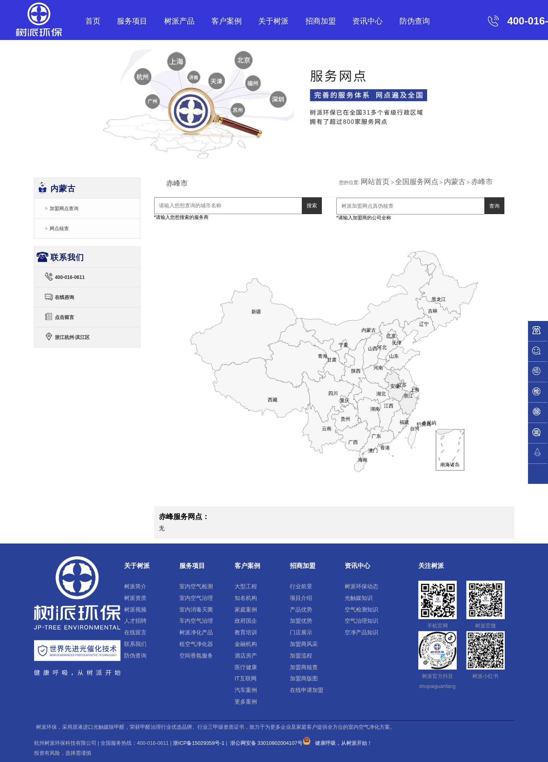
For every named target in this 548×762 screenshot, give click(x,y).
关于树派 (273, 21)
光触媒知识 (359, 598)
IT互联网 (246, 678)
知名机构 (246, 598)
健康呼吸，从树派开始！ (343, 743)
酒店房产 (246, 655)
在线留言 (135, 632)
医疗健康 (246, 667)
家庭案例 (246, 609)
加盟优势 (301, 621)
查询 (494, 206)
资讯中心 (367, 21)
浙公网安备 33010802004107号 (270, 743)
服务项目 (132, 21)
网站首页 (375, 182)
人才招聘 (135, 621)
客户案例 (226, 21)
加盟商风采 (304, 644)
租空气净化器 (196, 644)
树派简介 (135, 586)
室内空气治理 (196, 598)
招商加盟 (320, 21)
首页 (92, 21)
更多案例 (246, 701)
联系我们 (135, 644)
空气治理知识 (361, 621)
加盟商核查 (304, 667)
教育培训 (246, 632)
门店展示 (301, 632)
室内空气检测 (196, 586)
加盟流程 (301, 655)
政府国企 (246, 621)
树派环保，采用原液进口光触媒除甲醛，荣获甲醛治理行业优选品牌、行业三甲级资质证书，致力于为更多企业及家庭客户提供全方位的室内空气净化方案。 (215, 727)
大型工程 (246, 586)
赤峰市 (482, 182)
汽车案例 (246, 690)
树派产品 (179, 21)
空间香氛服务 (196, 655)
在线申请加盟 (306, 690)
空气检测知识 (361, 609)
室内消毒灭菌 (196, 609)
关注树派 (431, 565)
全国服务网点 (416, 182)
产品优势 (301, 609)
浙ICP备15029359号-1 (199, 743)
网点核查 (59, 228)
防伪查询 (414, 21)
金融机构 (246, 644)
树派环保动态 (361, 586)
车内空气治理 (196, 621)
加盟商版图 (304, 678)
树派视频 (135, 609)
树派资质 (135, 598)
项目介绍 (301, 598)
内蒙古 (455, 182)
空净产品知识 (361, 632)
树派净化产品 (196, 632)
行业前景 (301, 586)
